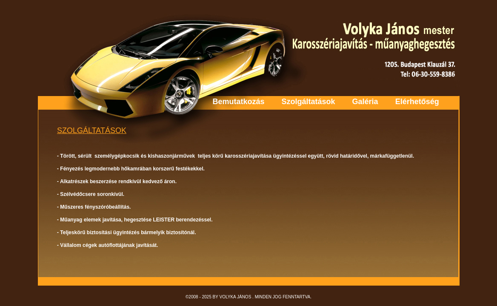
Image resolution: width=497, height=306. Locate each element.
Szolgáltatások (308, 101)
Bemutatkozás (239, 101)
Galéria (365, 101)
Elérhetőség (417, 101)
